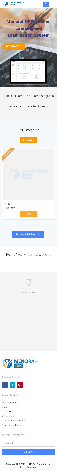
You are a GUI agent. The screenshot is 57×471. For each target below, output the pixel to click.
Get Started (14, 46)
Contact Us (8, 415)
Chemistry (28, 140)
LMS (4, 406)
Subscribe (28, 452)
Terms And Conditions (13, 420)
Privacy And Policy (11, 425)
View (28, 214)
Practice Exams (10, 402)
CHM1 (8, 205)
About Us (7, 411)
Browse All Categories (28, 234)
